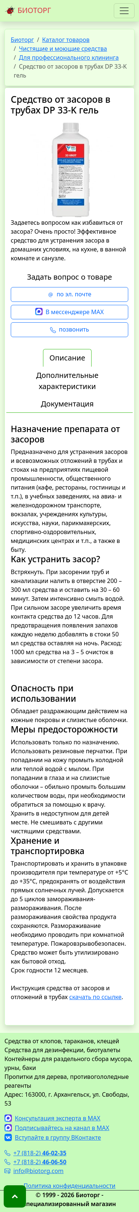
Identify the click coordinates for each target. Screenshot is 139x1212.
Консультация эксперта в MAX (52, 1118)
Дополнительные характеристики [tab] (67, 380)
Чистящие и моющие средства (63, 49)
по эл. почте (70, 294)
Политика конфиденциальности (69, 1186)
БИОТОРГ (27, 10)
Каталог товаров (66, 40)
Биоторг (22, 40)
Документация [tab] (67, 404)
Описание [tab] (67, 358)
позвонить (69, 329)
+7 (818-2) (35, 1153)
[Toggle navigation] (124, 10)
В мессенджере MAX (69, 312)
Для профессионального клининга (69, 57)
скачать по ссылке (95, 997)
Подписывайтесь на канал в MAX (56, 1128)
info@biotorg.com (34, 1171)
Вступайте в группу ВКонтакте (52, 1137)
